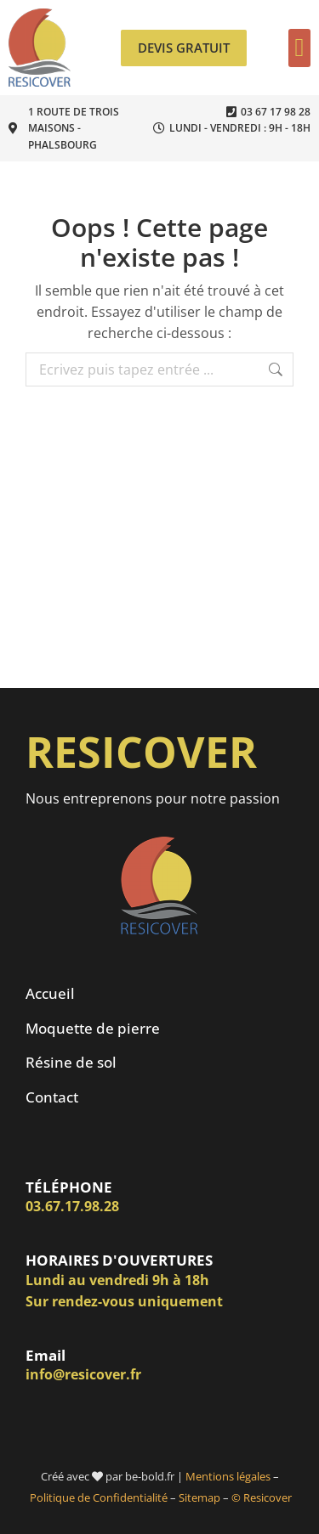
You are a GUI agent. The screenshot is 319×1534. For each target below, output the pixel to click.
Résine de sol (71, 1062)
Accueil (50, 993)
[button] (299, 48)
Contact (52, 1097)
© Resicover (261, 1497)
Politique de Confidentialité (99, 1497)
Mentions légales (228, 1476)
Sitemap (199, 1497)
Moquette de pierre (93, 1028)
